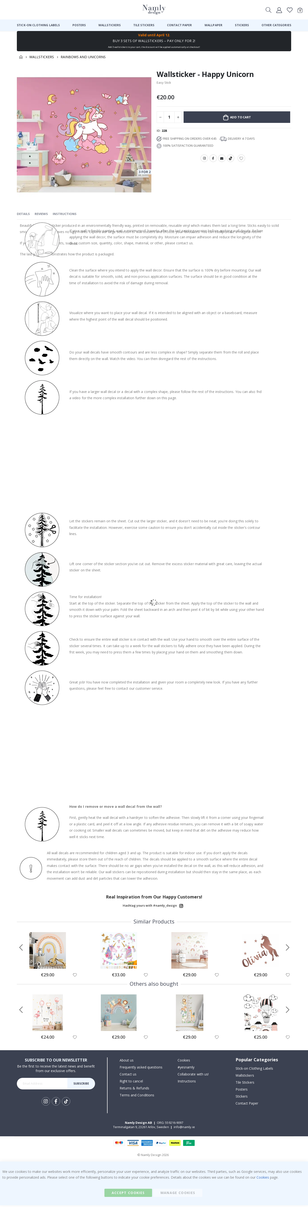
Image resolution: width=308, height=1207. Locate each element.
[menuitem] (38, 25)
